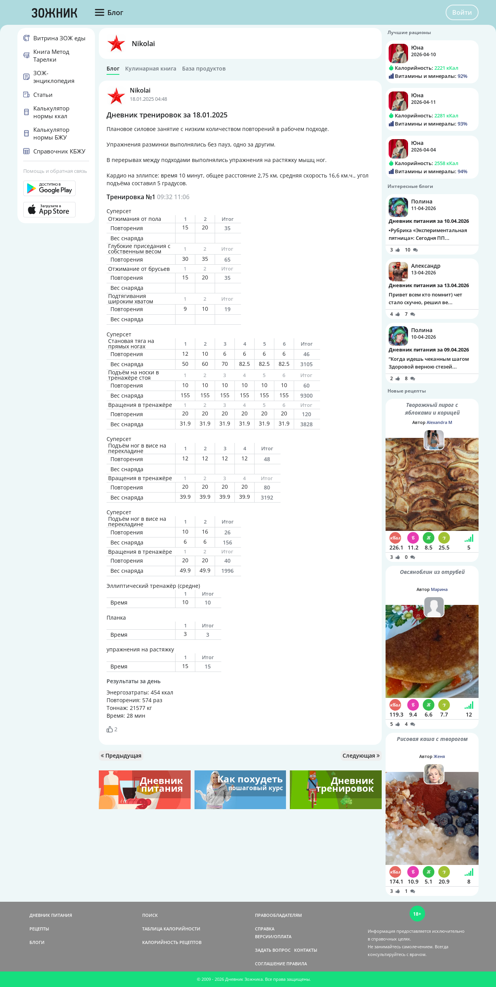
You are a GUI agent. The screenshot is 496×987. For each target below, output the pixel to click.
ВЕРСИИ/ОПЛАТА (273, 936)
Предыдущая (121, 755)
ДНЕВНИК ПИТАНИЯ (50, 915)
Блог (113, 68)
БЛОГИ (37, 942)
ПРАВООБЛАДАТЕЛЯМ (278, 915)
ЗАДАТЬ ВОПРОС (273, 950)
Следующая (361, 755)
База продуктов (204, 68)
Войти (462, 12)
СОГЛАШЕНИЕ (270, 963)
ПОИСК (150, 915)
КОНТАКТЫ (305, 950)
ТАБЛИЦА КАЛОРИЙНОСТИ (171, 929)
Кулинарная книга (150, 68)
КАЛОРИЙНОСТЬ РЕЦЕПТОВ (172, 942)
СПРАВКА (264, 929)
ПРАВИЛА (296, 963)
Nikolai (143, 43)
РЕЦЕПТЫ (39, 929)
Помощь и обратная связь (55, 170)
